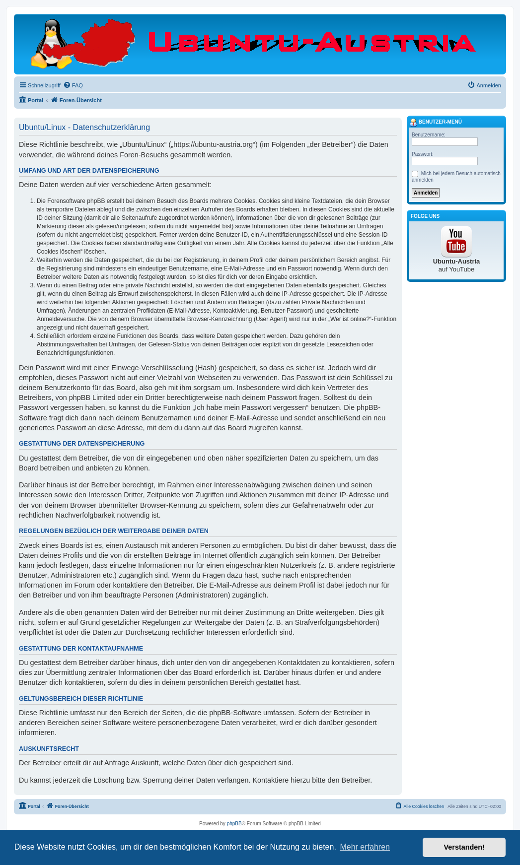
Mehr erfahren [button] (365, 847)
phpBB (234, 823)
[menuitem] (73, 85)
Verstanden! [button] (464, 847)
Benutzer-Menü (435, 123)
